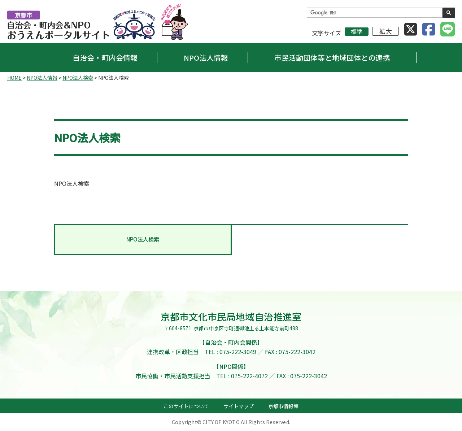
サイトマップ (238, 406)
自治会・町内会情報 (105, 57)
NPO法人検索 (77, 77)
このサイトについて (186, 406)
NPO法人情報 (206, 57)
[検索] (373, 12)
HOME (14, 77)
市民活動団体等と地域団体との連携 (332, 57)
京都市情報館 (283, 406)
